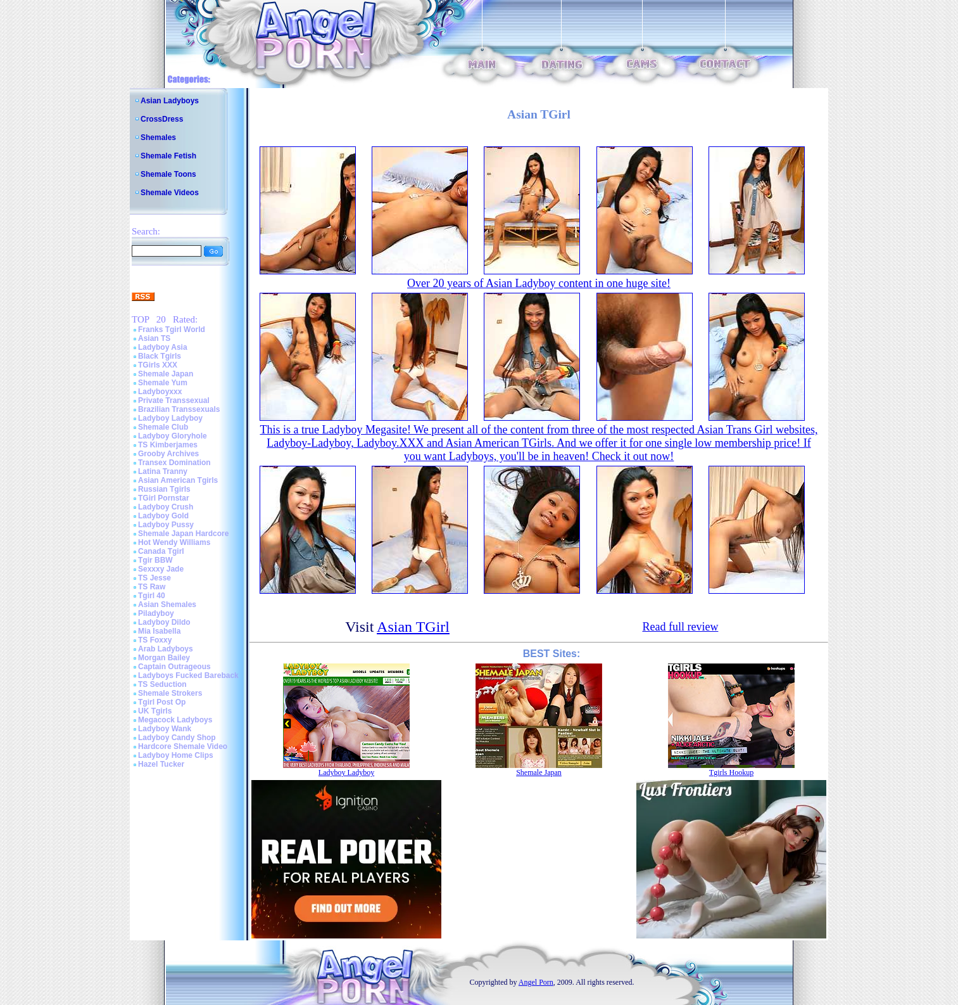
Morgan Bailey (164, 657)
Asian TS (154, 338)
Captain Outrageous (174, 666)
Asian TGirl (413, 626)
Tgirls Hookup (731, 772)
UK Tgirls (155, 711)
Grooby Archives (168, 453)
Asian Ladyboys (170, 100)
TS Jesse (154, 577)
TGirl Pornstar (163, 498)
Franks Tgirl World (171, 329)
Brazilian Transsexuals (179, 409)
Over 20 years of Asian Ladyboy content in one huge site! (539, 283)
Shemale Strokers (170, 693)
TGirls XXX (157, 365)
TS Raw (151, 586)
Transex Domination (174, 462)
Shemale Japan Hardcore (183, 533)
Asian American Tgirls (178, 480)
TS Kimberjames (168, 444)
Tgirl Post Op (162, 702)
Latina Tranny (162, 471)
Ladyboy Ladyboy (170, 418)
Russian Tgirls (164, 489)
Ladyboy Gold (163, 515)
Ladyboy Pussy (166, 524)
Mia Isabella (159, 631)
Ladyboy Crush (165, 506)
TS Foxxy (155, 640)
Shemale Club (163, 427)
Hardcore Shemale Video (182, 746)
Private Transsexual (174, 400)
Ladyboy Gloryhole (172, 436)
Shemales (158, 137)
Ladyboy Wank (164, 728)
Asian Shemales (167, 604)
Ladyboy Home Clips (175, 755)
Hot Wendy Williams (174, 542)
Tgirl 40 (151, 595)
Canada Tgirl (161, 551)
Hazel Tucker (161, 764)
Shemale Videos (170, 192)
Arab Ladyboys (165, 648)
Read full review (680, 626)
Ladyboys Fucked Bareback (188, 675)
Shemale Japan (165, 373)
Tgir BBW (155, 560)
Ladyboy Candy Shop (177, 737)
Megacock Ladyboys (175, 719)
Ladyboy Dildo (164, 622)
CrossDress (162, 119)
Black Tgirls (159, 356)
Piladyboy (156, 613)
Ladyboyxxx (160, 391)
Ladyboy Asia (162, 347)
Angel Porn (536, 982)
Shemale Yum (162, 382)
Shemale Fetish (168, 155)
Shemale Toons (168, 174)
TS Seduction (162, 684)
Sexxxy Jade (161, 569)
